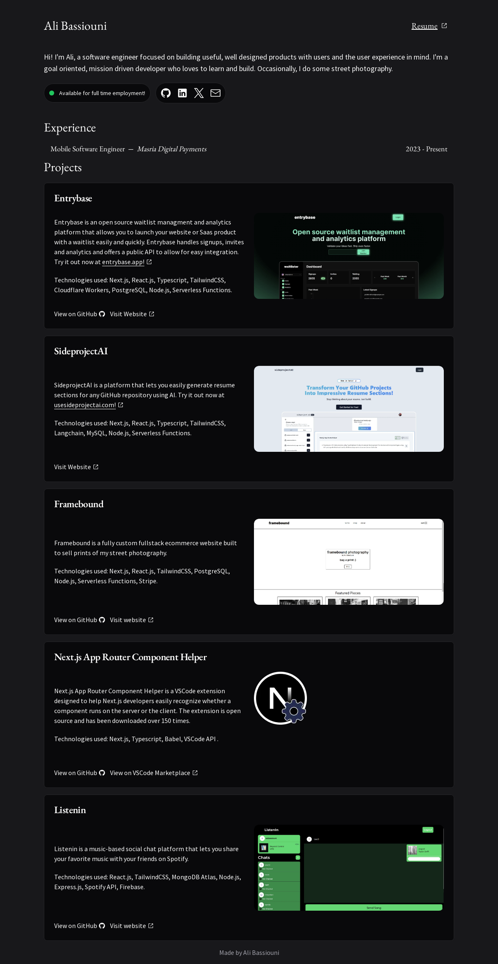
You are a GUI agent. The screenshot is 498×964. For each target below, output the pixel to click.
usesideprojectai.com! (89, 405)
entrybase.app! (127, 262)
